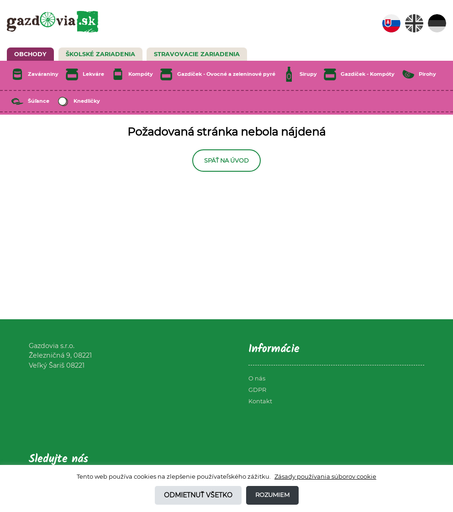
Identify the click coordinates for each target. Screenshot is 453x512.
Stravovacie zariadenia (197, 54)
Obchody (30, 54)
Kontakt (260, 401)
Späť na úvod (226, 160)
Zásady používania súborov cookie (325, 476)
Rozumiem (272, 494)
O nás (256, 378)
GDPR (257, 389)
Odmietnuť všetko (198, 495)
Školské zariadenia (100, 54)
